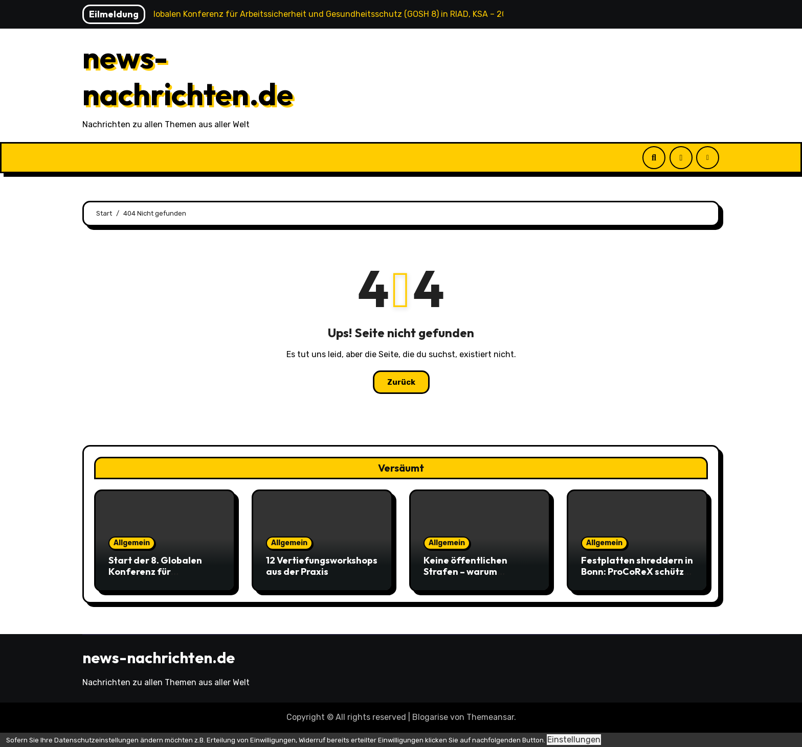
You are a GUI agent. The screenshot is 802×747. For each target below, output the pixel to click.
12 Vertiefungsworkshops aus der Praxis (321, 565)
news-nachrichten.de (187, 75)
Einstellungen (573, 739)
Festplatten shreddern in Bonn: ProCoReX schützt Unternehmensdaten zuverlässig (637, 576)
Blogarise (430, 717)
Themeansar (490, 717)
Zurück (401, 382)
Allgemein (132, 543)
